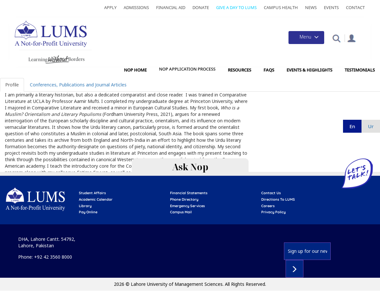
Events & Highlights (309, 70)
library (85, 206)
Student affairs (92, 193)
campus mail (181, 212)
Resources (239, 70)
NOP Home (135, 70)
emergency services (187, 206)
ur (371, 126)
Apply (110, 7)
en (352, 126)
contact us (271, 193)
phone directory (184, 199)
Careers (268, 206)
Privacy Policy (273, 212)
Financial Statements (188, 193)
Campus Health (281, 7)
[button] (336, 38)
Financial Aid (170, 7)
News (311, 7)
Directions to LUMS (278, 199)
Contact (355, 7)
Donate (200, 7)
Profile (12, 85)
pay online (88, 212)
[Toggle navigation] (306, 37)
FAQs (269, 70)
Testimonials (360, 70)
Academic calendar (96, 199)
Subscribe (294, 268)
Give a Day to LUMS (236, 7)
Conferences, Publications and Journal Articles (78, 85)
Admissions (136, 7)
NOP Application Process (187, 69)
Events (331, 7)
